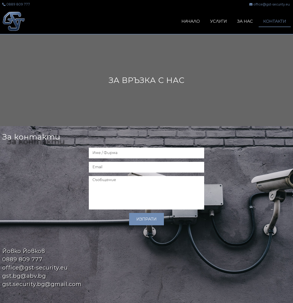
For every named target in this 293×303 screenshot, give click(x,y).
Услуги (218, 21)
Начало (191, 21)
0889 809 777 (22, 259)
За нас (245, 21)
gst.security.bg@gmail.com (42, 284)
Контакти (274, 21)
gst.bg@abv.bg (24, 276)
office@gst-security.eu (35, 267)
